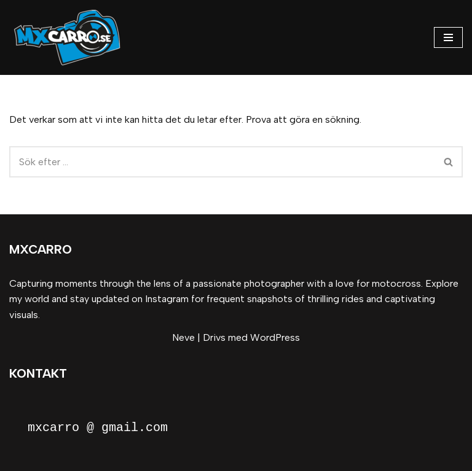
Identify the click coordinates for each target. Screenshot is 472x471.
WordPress (275, 337)
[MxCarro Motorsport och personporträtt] (70, 37)
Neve (183, 337)
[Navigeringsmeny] (448, 37)
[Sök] (222, 161)
